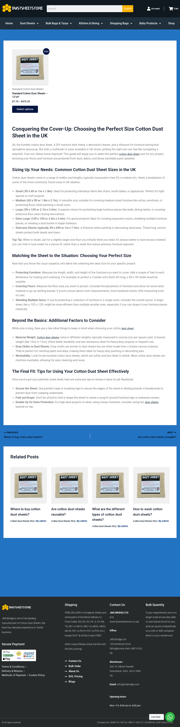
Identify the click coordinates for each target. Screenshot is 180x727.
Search (128, 8)
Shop (171, 23)
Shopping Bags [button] (121, 23)
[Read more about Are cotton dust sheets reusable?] (69, 487)
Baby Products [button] (150, 23)
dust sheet (127, 330)
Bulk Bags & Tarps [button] (59, 23)
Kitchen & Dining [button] (91, 23)
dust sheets (152, 404)
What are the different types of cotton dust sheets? (109, 516)
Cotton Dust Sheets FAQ (23, 523)
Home (9, 23)
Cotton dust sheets (48, 339)
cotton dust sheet (129, 155)
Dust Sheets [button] (29, 23)
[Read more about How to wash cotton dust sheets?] (151, 487)
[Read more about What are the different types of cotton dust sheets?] (110, 487)
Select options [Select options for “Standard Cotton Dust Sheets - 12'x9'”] (26, 110)
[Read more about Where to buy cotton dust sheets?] (28, 487)
